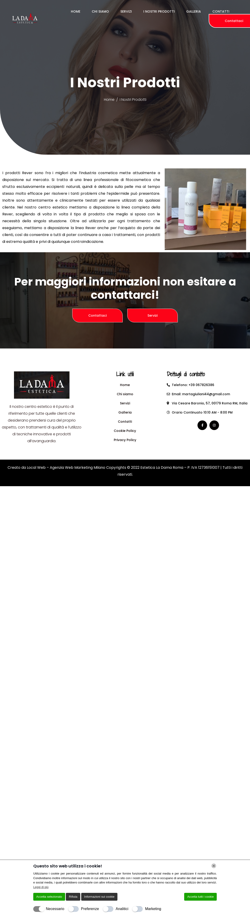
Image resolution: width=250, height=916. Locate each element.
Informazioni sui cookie (99, 896)
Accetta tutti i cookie (200, 896)
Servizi (126, 11)
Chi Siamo (100, 11)
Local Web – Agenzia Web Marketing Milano (66, 467)
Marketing (153, 909)
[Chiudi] (214, 866)
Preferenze (90, 909)
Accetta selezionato (49, 896)
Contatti (220, 11)
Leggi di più (41, 887)
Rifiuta (73, 896)
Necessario (55, 909)
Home (75, 11)
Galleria (193, 11)
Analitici (122, 909)
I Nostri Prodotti (159, 11)
